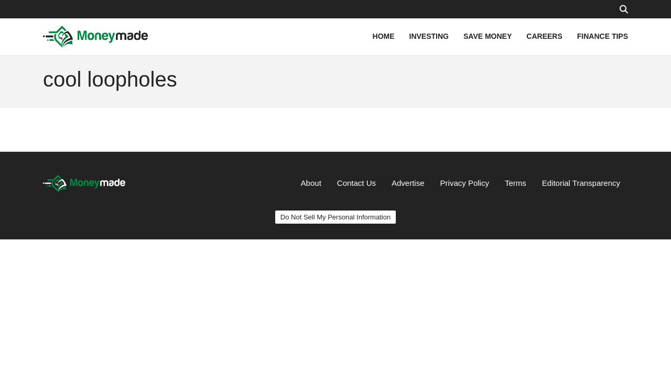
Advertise (408, 182)
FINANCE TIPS (602, 36)
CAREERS (544, 36)
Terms (515, 182)
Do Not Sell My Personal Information (335, 217)
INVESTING (429, 36)
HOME (384, 36)
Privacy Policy (464, 182)
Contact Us (356, 182)
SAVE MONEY (487, 36)
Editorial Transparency (581, 182)
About (311, 182)
